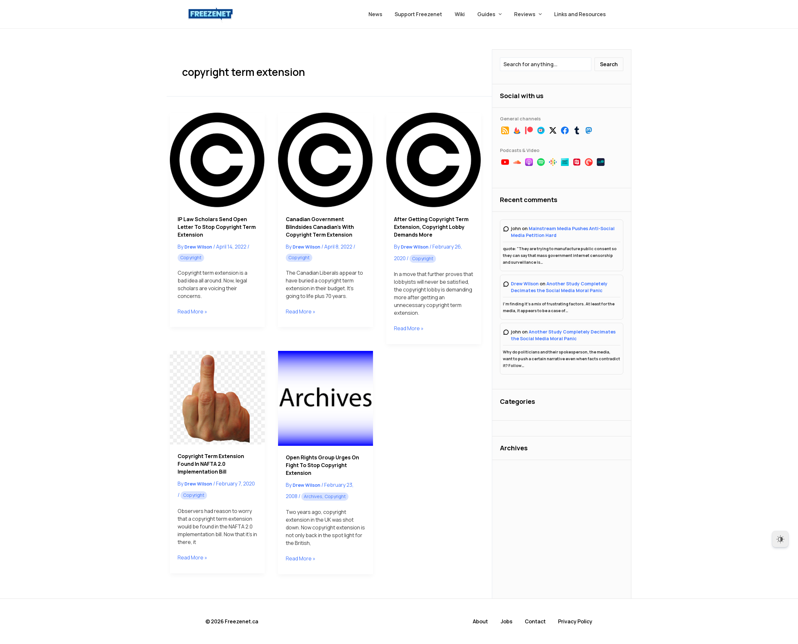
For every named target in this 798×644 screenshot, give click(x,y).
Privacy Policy (576, 621)
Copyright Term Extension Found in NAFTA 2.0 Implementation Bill (211, 464)
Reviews (531, 14)
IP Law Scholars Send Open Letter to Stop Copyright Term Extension (217, 227)
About (481, 621)
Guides (494, 14)
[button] (504, 14)
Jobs (507, 621)
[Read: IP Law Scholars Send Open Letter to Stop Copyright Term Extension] (217, 160)
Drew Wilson (525, 284)
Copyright (191, 257)
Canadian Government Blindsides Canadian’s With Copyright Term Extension (320, 227)
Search (609, 64)
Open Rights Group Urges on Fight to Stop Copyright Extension (322, 465)
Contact (535, 621)
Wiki (467, 14)
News (387, 14)
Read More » (192, 311)
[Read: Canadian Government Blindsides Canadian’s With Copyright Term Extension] (325, 160)
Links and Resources (581, 14)
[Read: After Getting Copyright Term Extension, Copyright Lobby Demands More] (433, 160)
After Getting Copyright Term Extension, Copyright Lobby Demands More (431, 227)
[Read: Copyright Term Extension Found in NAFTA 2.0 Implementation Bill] (217, 398)
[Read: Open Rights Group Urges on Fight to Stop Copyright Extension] (325, 398)
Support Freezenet (428, 14)
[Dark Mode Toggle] (780, 539)
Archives (313, 496)
